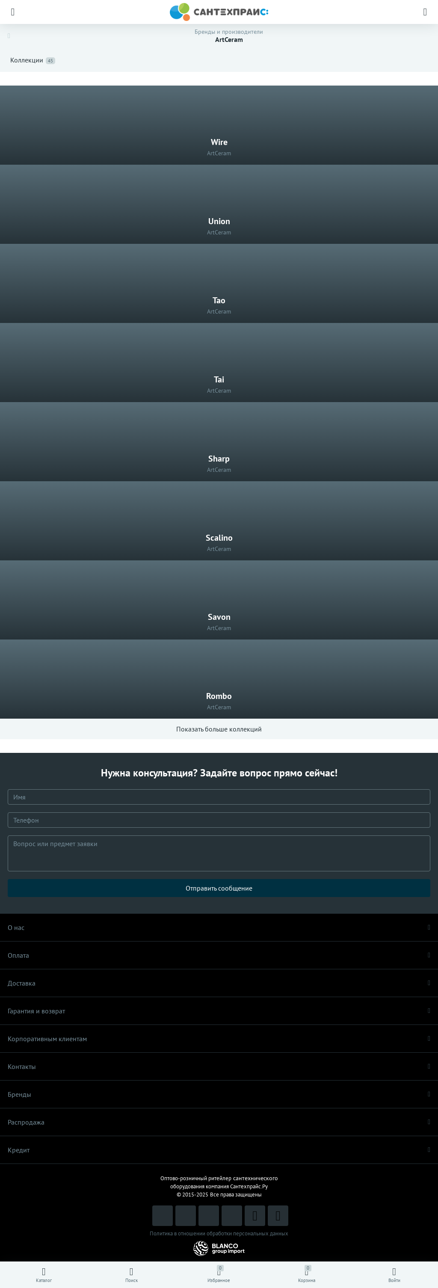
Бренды (219, 1094)
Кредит (219, 1150)
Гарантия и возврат (219, 1011)
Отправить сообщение (219, 888)
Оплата (219, 955)
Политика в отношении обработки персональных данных (219, 1233)
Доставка (219, 983)
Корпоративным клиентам (219, 1038)
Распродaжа (219, 1122)
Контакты (219, 1066)
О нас (219, 927)
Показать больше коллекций (219, 729)
